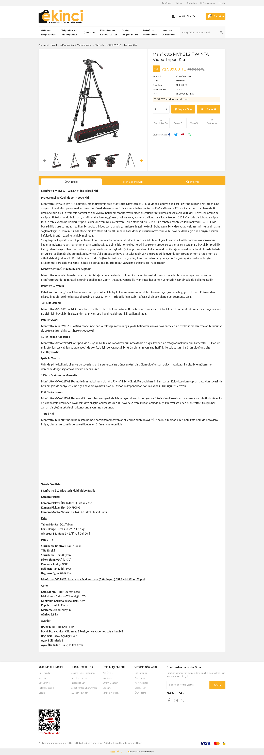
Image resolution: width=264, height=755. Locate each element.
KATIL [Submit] (217, 685)
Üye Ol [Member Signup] (181, 16)
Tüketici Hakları (78, 682)
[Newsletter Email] (188, 685)
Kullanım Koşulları (79, 692)
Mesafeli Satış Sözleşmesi (83, 673)
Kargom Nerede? (111, 692)
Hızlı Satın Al (208, 109)
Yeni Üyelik (108, 673)
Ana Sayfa (167, 3)
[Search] (202, 32)
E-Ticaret (125, 751)
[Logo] (61, 16)
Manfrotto (181, 80)
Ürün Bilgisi (71, 182)
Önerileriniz (192, 182)
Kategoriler (140, 688)
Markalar (179, 3)
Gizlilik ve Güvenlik (80, 678)
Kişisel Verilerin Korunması (84, 688)
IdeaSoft (114, 751)
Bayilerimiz (192, 3)
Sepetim (107, 688)
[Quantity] (161, 109)
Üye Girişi (107, 678)
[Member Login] (173, 16)
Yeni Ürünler (140, 678)
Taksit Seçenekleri (132, 182)
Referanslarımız (207, 3)
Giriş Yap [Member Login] (191, 16)
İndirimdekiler (141, 682)
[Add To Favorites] (161, 123)
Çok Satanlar (141, 673)
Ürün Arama (140, 692)
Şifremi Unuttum (110, 682)
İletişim (222, 3)
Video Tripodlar (183, 76)
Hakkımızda (44, 673)
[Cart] (215, 16)
